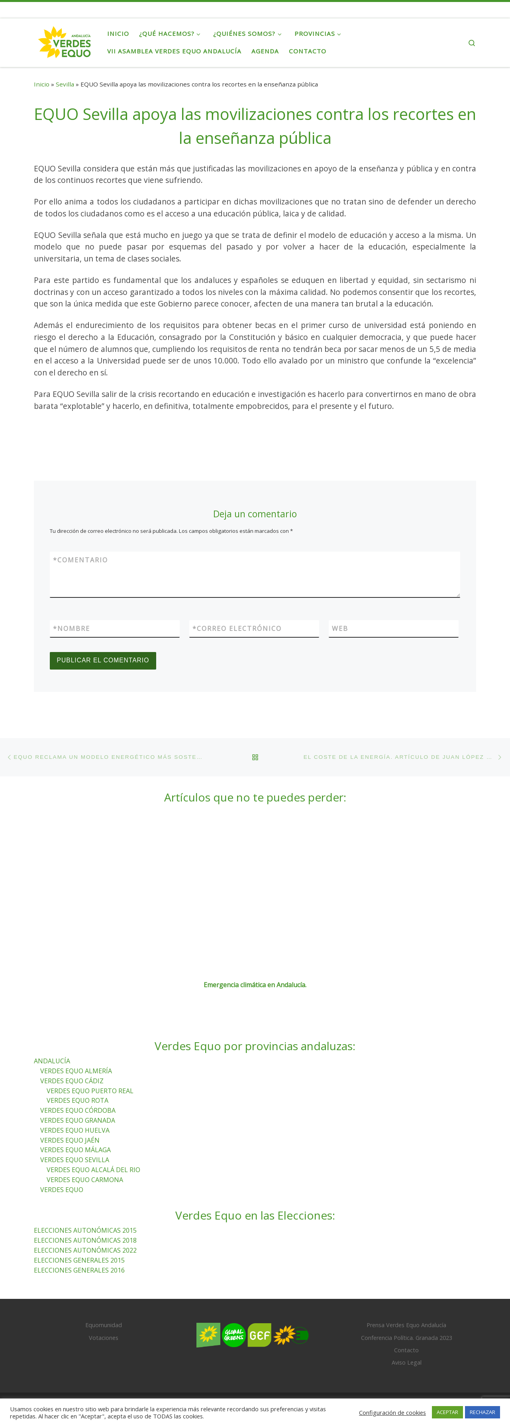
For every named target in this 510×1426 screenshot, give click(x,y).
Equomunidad (103, 1325)
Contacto (406, 1350)
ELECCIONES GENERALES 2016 (79, 1270)
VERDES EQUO (61, 1189)
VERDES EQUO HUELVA (75, 1130)
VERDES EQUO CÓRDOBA (78, 1110)
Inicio (41, 84)
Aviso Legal (407, 1362)
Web (340, 628)
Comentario (80, 560)
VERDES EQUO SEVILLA (74, 1159)
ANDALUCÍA (52, 1061)
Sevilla (65, 84)
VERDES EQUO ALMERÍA (76, 1071)
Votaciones (103, 1338)
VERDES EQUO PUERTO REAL (90, 1090)
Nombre (71, 628)
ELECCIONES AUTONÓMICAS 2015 (85, 1230)
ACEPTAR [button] (447, 1412)
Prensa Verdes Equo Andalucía (406, 1325)
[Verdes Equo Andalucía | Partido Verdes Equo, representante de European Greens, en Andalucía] (64, 40)
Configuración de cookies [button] (392, 1412)
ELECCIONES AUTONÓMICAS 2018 (85, 1240)
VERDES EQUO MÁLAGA (75, 1150)
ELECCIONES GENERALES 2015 (79, 1260)
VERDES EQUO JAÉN (70, 1140)
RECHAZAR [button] (482, 1412)
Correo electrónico (237, 628)
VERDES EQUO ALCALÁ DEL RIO (93, 1169)
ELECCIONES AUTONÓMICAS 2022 (85, 1250)
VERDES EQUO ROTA (77, 1100)
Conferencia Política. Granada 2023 (406, 1338)
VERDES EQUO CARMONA (85, 1179)
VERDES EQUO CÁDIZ (72, 1080)
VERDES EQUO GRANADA (77, 1120)
